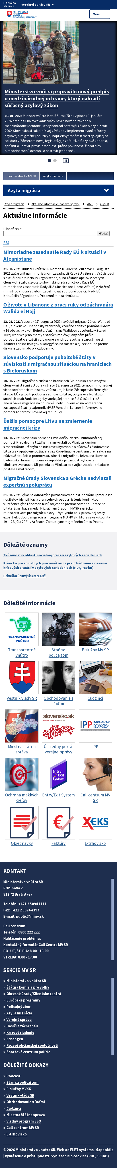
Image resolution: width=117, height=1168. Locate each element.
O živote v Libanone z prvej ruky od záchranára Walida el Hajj (58, 308)
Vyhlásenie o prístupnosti (27, 1156)
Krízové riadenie (20, 1032)
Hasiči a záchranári (22, 1026)
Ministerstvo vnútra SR (26, 980)
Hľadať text (12, 228)
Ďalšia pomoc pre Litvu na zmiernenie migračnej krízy (47, 424)
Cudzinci (13, 1108)
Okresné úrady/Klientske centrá (33, 993)
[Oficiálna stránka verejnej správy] (42, 4)
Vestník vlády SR (20, 1095)
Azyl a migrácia (53, 176)
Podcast (13, 1075)
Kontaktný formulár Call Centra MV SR (35, 944)
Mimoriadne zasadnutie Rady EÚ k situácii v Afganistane (54, 255)
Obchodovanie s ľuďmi (25, 1101)
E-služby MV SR (18, 1088)
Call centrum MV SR (22, 1127)
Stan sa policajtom (22, 1082)
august (104, 204)
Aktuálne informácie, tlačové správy (55, 204)
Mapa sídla (104, 1149)
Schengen (14, 1038)
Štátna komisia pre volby (27, 987)
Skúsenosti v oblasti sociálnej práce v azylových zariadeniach (52, 555)
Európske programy (23, 1000)
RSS (6, 242)
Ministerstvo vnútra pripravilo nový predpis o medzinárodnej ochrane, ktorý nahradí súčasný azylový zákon (57, 98)
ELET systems (82, 1149)
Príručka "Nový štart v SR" (24, 575)
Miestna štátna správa (25, 1114)
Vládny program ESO (23, 1121)
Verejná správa (19, 1019)
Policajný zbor (18, 1006)
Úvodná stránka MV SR (21, 176)
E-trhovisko (16, 1134)
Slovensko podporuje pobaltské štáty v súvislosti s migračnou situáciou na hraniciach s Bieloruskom (57, 364)
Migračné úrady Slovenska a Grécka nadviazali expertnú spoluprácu (57, 481)
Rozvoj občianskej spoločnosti (32, 1045)
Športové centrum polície (28, 1051)
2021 (90, 204)
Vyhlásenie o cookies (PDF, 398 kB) (80, 1156)
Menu (100, 14)
